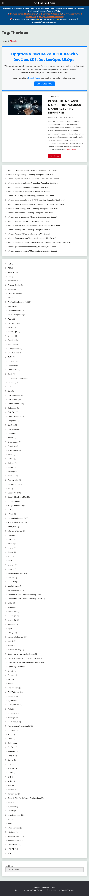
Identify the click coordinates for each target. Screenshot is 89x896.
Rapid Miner (13, 713)
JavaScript (12, 543)
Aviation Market (14, 310)
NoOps (11, 645)
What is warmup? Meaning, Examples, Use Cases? (29, 221)
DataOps (11, 412)
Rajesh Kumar (34, 78)
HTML (10, 514)
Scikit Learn (12, 743)
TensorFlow (13, 793)
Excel (10, 454)
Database (12, 408)
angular (11, 289)
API (9, 297)
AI (9, 268)
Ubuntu (11, 810)
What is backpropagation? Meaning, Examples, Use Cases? (32, 250)
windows (11, 832)
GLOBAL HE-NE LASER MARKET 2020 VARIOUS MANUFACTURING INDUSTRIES (65, 106)
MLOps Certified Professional (51, 16)
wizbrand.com (13, 840)
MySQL (11, 632)
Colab (10, 374)
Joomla (10, 547)
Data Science (13, 403)
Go (9, 488)
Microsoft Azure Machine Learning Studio (25, 598)
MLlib (10, 603)
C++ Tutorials (13, 352)
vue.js (10, 823)
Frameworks (13, 480)
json (9, 556)
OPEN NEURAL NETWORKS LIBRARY (24, 658)
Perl (9, 679)
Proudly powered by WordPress (28, 890)
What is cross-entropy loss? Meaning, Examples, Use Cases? (33, 208)
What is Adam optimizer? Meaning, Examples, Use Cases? (32, 238)
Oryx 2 (10, 670)
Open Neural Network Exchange (21, 653)
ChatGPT (12, 361)
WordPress (12, 844)
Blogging (11, 340)
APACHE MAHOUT (16, 293)
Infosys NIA (13, 526)
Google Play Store (15, 505)
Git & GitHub (13, 484)
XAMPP (11, 849)
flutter (10, 471)
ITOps (10, 535)
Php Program (13, 687)
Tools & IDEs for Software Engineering (24, 798)
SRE (9, 776)
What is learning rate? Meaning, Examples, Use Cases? (30, 229)
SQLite (10, 772)
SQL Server (12, 768)
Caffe (10, 357)
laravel (10, 564)
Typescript (12, 806)
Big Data (11, 323)
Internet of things (15, 531)
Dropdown (12, 446)
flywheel (11, 475)
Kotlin (10, 560)
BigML (10, 327)
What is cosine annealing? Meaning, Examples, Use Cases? (32, 217)
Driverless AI (13, 441)
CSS (9, 386)
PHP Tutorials (13, 692)
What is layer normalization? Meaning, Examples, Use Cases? (33, 178)
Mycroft (11, 628)
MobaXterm (12, 611)
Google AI (12, 492)
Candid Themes (67, 890)
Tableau (11, 789)
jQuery (10, 552)
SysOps (11, 785)
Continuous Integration (17, 378)
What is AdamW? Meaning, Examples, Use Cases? (29, 234)
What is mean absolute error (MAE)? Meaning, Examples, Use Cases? (36, 200)
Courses (11, 382)
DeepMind (12, 420)
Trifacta (11, 802)
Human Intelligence (16, 518)
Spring (10, 760)
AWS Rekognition (15, 314)
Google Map (13, 501)
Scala (10, 738)
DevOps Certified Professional (22, 14)
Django (11, 433)
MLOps (11, 607)
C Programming (14, 348)
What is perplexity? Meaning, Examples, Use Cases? (29, 191)
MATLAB (12, 581)
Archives (9, 866)
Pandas (11, 675)
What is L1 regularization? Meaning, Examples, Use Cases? (32, 170)
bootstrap (12, 344)
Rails (10, 709)
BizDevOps (12, 331)
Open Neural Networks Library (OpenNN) (25, 662)
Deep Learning (14, 416)
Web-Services (14, 827)
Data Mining (13, 395)
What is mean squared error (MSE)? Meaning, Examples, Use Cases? (36, 204)
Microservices (13, 590)
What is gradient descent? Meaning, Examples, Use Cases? (32, 246)
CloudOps (12, 365)
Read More (71, 149)
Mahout (11, 577)
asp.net (11, 306)
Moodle (11, 624)
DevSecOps (13, 429)
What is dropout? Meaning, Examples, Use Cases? (28, 187)
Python (11, 696)
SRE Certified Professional (50, 14)
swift (10, 781)
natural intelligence (15, 637)
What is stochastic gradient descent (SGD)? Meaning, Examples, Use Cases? (40, 242)
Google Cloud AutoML (17, 497)
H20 (9, 509)
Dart (10, 391)
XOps (10, 853)
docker (10, 437)
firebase (11, 463)
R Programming (14, 704)
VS (9, 819)
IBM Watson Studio (16, 522)
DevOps (11, 425)
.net (9, 263)
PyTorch (11, 700)
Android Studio (14, 285)
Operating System (15, 666)
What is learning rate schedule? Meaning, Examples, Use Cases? (34, 225)
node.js (11, 641)
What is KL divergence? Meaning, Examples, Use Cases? (31, 195)
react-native (13, 721)
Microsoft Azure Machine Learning (22, 594)
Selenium (11, 751)
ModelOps (12, 615)
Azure (10, 318)
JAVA (10, 539)
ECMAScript (13, 450)
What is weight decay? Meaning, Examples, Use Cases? (31, 174)
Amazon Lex (13, 280)
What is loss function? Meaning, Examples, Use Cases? (31, 212)
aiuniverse (69, 117)
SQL (9, 764)
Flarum (10, 467)
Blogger (11, 335)
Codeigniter (12, 369)
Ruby (10, 734)
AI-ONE (11, 272)
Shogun (11, 755)
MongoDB (12, 620)
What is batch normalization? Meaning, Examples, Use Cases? (33, 183)
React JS (11, 717)
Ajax (10, 276)
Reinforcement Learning (18, 726)
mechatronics (53, 96)
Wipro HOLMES (14, 836)
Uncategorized (14, 815)
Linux (10, 569)
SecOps (11, 747)
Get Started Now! (44, 84)
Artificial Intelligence (16, 302)
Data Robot (12, 399)
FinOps (11, 458)
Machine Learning (15, 573)
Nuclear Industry (14, 649)
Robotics (11, 730)
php (9, 683)
